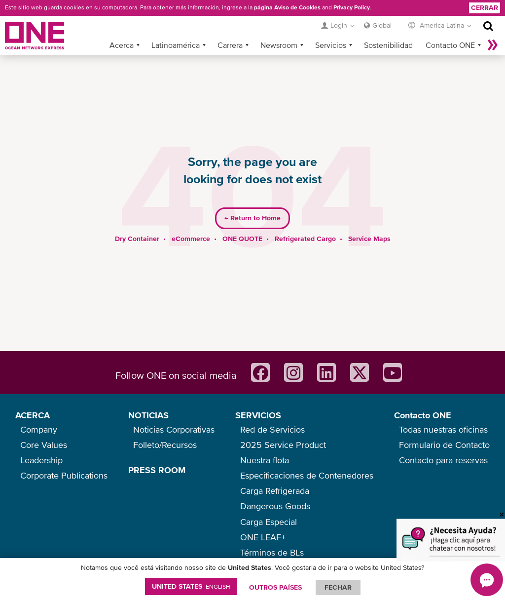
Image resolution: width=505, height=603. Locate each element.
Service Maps (369, 223)
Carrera (230, 29)
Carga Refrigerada (274, 490)
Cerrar (484, 7)
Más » (492, 29)
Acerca (121, 29)
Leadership (41, 460)
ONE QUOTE (242, 223)
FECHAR (338, 587)
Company (38, 429)
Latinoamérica (175, 29)
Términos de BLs (272, 552)
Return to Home (252, 202)
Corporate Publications (64, 475)
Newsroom (278, 29)
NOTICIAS (148, 415)
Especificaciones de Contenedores (306, 475)
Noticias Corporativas (174, 429)
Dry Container (137, 223)
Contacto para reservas (443, 460)
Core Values (43, 445)
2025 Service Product (283, 445)
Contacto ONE (450, 29)
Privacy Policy (351, 7)
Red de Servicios (272, 429)
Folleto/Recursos (165, 445)
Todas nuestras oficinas (443, 429)
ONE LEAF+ (263, 537)
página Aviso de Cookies (287, 7)
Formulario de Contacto (444, 445)
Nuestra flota (264, 460)
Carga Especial (268, 522)
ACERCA (32, 415)
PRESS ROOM (156, 470)
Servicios (330, 29)
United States (191, 586)
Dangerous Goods (275, 506)
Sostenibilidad (388, 29)
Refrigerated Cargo (305, 223)
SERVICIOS (258, 415)
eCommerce (191, 223)
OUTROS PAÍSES (275, 587)
